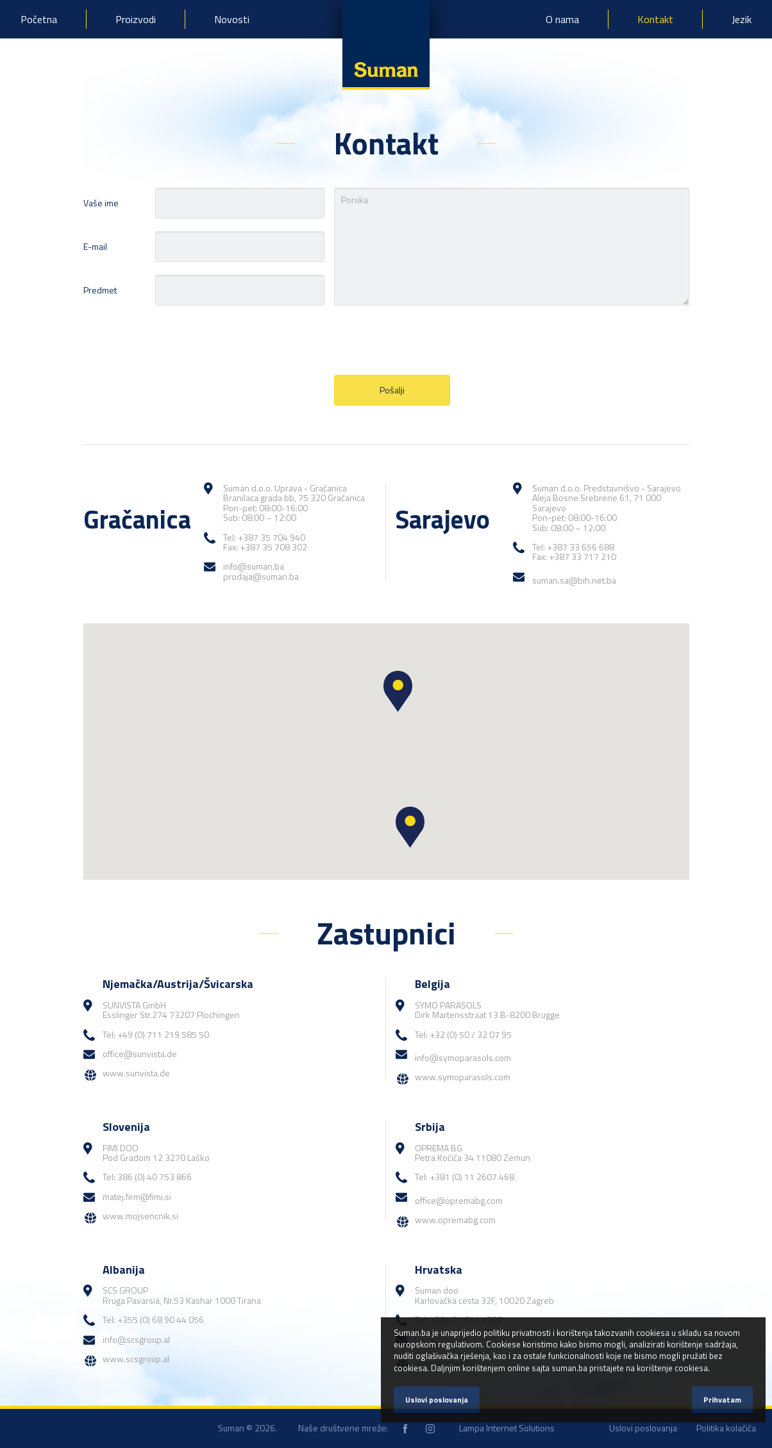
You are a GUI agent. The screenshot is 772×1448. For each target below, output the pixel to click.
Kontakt (655, 19)
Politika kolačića (726, 1428)
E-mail (95, 246)
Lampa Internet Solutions (507, 1428)
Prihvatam (722, 1400)
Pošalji (392, 390)
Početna (39, 19)
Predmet (100, 290)
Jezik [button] (741, 19)
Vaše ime (101, 203)
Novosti (231, 19)
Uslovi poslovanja (643, 1428)
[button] (397, 691)
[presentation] (431, 340)
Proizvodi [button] (135, 19)
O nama (562, 19)
